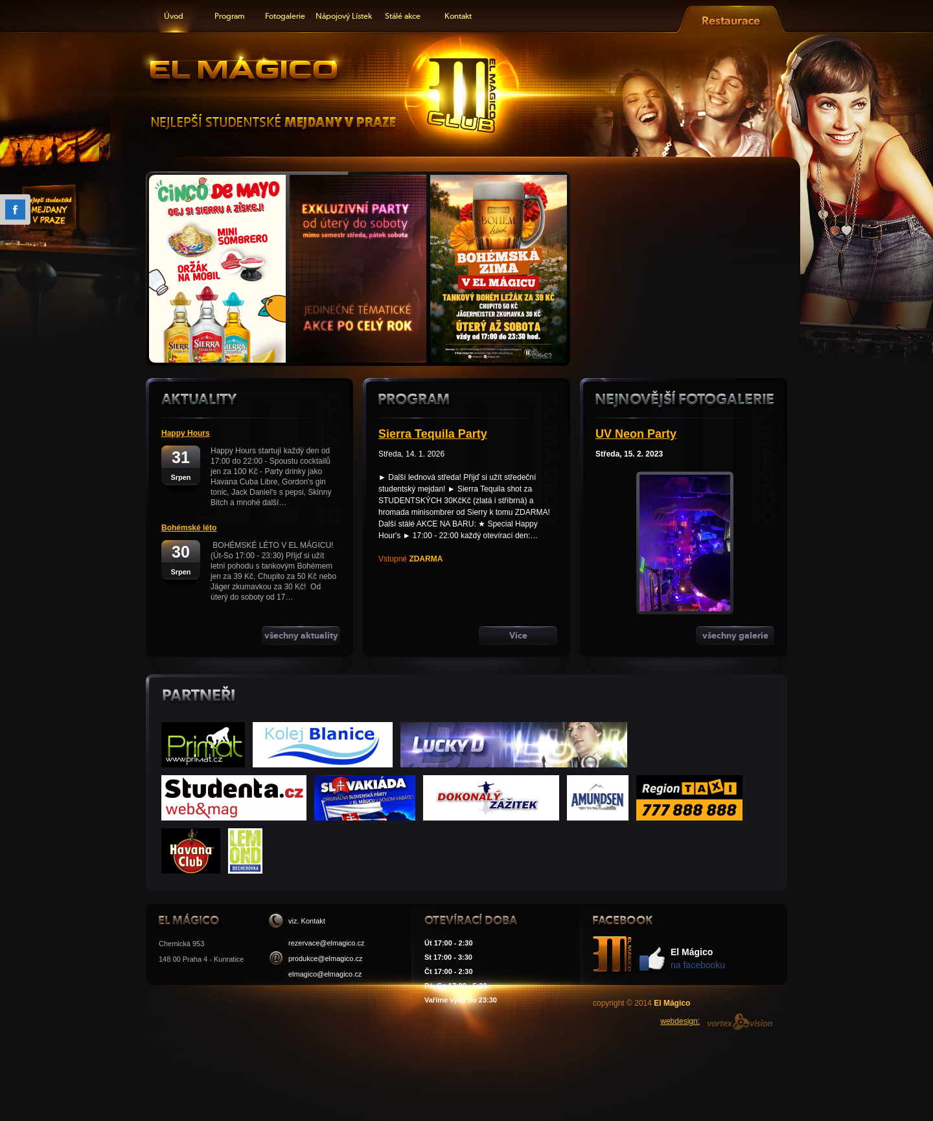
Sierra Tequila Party (432, 433)
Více (518, 635)
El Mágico (243, 65)
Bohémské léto (188, 527)
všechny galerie (735, 635)
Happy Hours (185, 433)
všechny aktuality (301, 635)
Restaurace (731, 17)
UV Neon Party (635, 433)
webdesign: (680, 1021)
